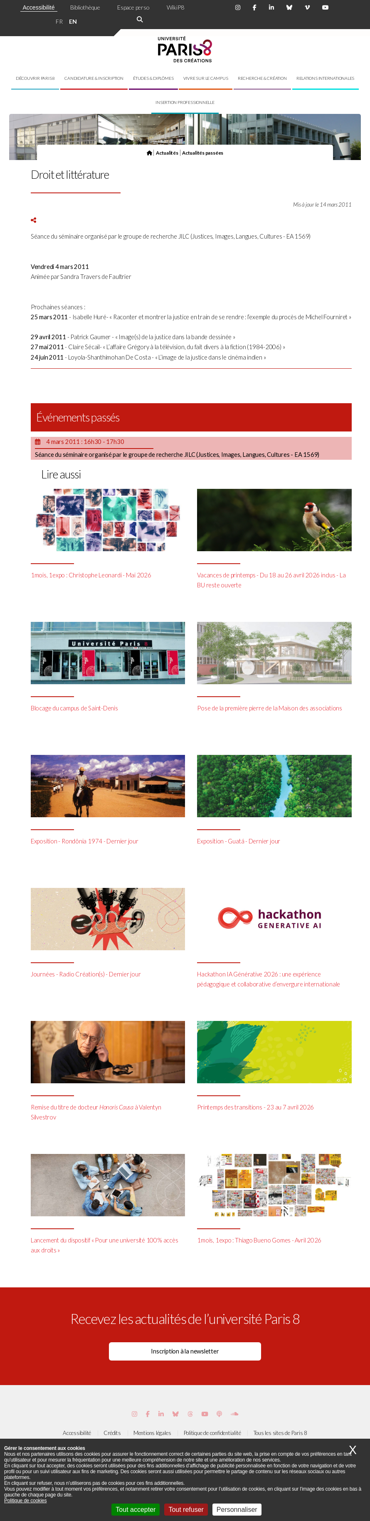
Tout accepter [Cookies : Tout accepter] (135, 1509)
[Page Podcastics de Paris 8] (219, 1413)
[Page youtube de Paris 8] (325, 7)
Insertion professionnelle (185, 102)
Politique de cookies (25, 1501)
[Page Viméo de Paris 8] (307, 7)
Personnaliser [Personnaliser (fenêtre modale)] (237, 1509)
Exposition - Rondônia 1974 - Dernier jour (84, 841)
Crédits (112, 1433)
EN (73, 21)
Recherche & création (262, 78)
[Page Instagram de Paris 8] (237, 7)
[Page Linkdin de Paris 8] (271, 7)
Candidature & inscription (93, 78)
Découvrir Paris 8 (35, 78)
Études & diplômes (153, 78)
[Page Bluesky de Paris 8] (289, 7)
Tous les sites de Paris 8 (281, 1433)
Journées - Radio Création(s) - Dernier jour (86, 974)
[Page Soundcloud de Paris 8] (234, 1413)
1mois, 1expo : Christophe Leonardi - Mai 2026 (91, 575)
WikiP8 (175, 7)
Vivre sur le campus (205, 78)
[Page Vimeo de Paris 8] (161, 1413)
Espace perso (133, 7)
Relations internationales (325, 78)
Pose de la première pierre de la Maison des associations (269, 708)
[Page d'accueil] (149, 152)
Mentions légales (152, 1433)
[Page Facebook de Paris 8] (255, 7)
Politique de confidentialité (212, 1433)
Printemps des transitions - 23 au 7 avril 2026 (255, 1107)
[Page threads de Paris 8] (190, 1413)
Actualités (167, 152)
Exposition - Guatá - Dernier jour (238, 841)
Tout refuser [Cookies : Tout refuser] (185, 1509)
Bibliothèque (85, 7)
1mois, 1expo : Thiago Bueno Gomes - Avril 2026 (259, 1240)
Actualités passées (202, 152)
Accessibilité (39, 7)
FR (59, 21)
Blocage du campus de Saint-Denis (74, 708)
